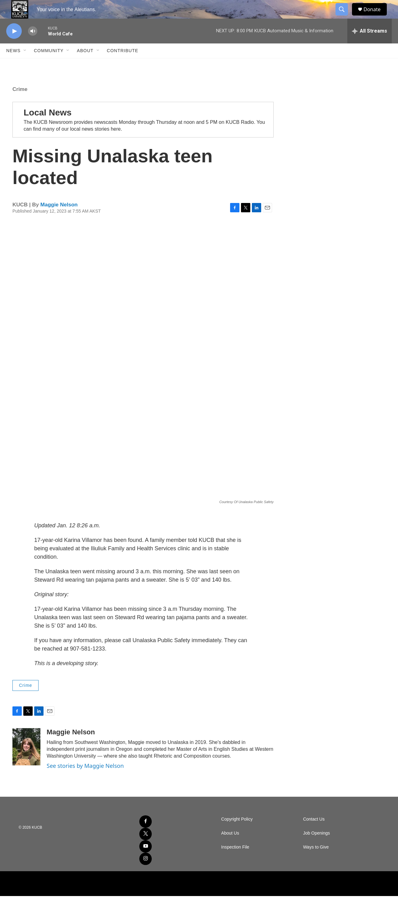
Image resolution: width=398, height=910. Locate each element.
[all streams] (369, 45)
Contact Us (314, 833)
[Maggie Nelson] (26, 760)
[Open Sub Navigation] (25, 64)
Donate (376, 16)
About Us (230, 847)
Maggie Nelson (59, 219)
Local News (48, 126)
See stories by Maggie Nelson (85, 779)
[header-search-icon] (344, 16)
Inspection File (235, 861)
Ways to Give (316, 861)
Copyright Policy (236, 833)
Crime (19, 103)
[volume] (32, 45)
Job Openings (316, 847)
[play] (14, 45)
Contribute (122, 64)
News (13, 64)
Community (48, 64)
